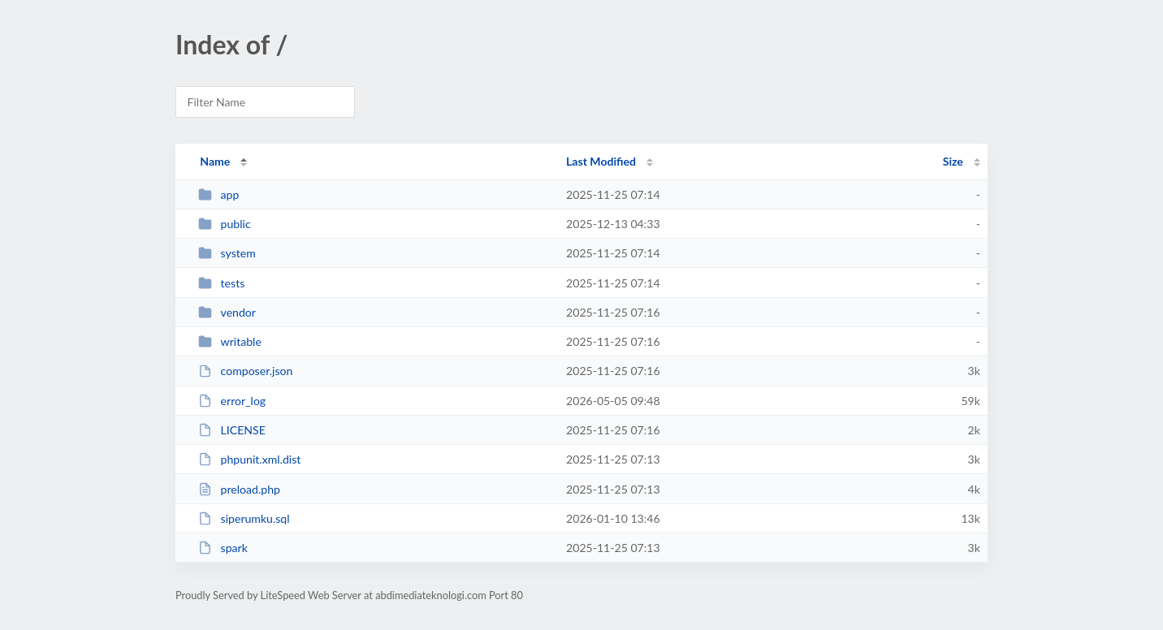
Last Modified (601, 161)
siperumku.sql (243, 518)
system (227, 253)
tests (221, 283)
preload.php (239, 489)
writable (230, 341)
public (224, 224)
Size (953, 161)
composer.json (245, 371)
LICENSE (232, 430)
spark (223, 547)
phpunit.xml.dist (249, 459)
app (218, 194)
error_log (232, 401)
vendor (227, 312)
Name (215, 161)
